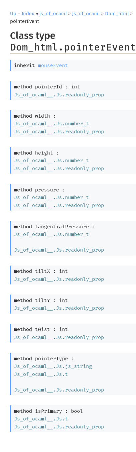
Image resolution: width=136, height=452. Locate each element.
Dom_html (117, 14)
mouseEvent (53, 65)
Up (13, 14)
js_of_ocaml (53, 14)
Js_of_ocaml (86, 14)
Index (28, 14)
